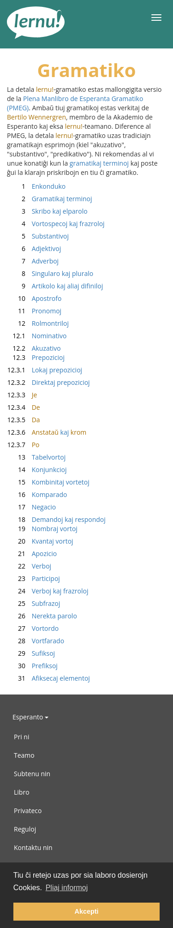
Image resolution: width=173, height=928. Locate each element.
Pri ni (21, 736)
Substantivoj (38, 236)
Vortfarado (35, 640)
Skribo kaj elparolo (47, 211)
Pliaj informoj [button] (67, 888)
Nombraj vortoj (42, 528)
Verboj (29, 566)
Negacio (31, 507)
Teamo (24, 755)
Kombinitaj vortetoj (48, 482)
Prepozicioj (36, 357)
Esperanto (30, 716)
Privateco (28, 810)
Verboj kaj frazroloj (47, 591)
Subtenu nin (32, 773)
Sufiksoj (31, 653)
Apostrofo (34, 298)
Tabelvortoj (36, 457)
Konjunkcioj (36, 469)
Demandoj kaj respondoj (56, 519)
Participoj (33, 578)
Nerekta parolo (42, 615)
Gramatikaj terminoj (49, 198)
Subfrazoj (33, 603)
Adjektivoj (34, 248)
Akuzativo (34, 348)
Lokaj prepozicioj (44, 369)
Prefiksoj (32, 665)
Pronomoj (34, 310)
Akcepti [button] (87, 911)
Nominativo (36, 335)
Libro (22, 792)
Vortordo (33, 628)
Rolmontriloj (38, 323)
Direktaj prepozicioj (48, 382)
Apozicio (32, 553)
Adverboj (33, 261)
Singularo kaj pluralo (50, 273)
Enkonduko (36, 186)
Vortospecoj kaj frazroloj (56, 223)
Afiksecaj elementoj (48, 678)
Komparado (37, 494)
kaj (46, 432)
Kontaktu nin (33, 847)
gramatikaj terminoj (99, 163)
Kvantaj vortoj (40, 541)
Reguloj (25, 829)
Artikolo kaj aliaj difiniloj (55, 285)
